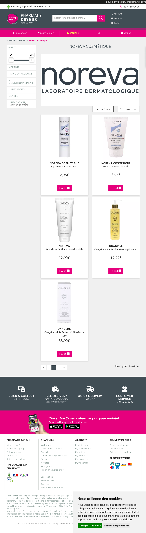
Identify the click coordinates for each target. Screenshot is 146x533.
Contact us (12, 456)
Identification (81, 445)
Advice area (46, 459)
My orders (80, 452)
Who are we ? (13, 445)
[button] (103, 109)
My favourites (81, 459)
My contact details (84, 449)
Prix (13, 48)
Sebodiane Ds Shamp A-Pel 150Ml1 (64, 250)
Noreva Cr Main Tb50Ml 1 (116, 167)
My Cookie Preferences (52, 488)
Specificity (17, 90)
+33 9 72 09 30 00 (124, 394)
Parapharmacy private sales (54, 456)
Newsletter (46, 463)
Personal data (47, 481)
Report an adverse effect (52, 470)
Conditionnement (21, 83)
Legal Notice (47, 477)
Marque (22, 40)
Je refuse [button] (96, 525)
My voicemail (81, 463)
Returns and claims (16, 459)
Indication (19, 104)
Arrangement (47, 466)
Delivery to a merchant (120, 452)
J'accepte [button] (83, 525)
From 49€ (56, 394)
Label (14, 96)
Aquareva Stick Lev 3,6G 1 (64, 167)
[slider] (11, 60)
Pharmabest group (15, 449)
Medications (20, 33)
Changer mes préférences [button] (116, 525)
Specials (73, 33)
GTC (43, 473)
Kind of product (21, 74)
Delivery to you (117, 449)
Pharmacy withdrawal (120, 445)
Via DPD (90, 392)
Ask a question (14, 452)
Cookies (45, 484)
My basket (80, 456)
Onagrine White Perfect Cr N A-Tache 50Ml (64, 334)
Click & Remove (21, 392)
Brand (14, 67)
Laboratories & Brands (51, 449)
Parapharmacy (46, 33)
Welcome (11, 40)
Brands (126, 33)
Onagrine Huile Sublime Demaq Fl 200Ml (115, 250)
